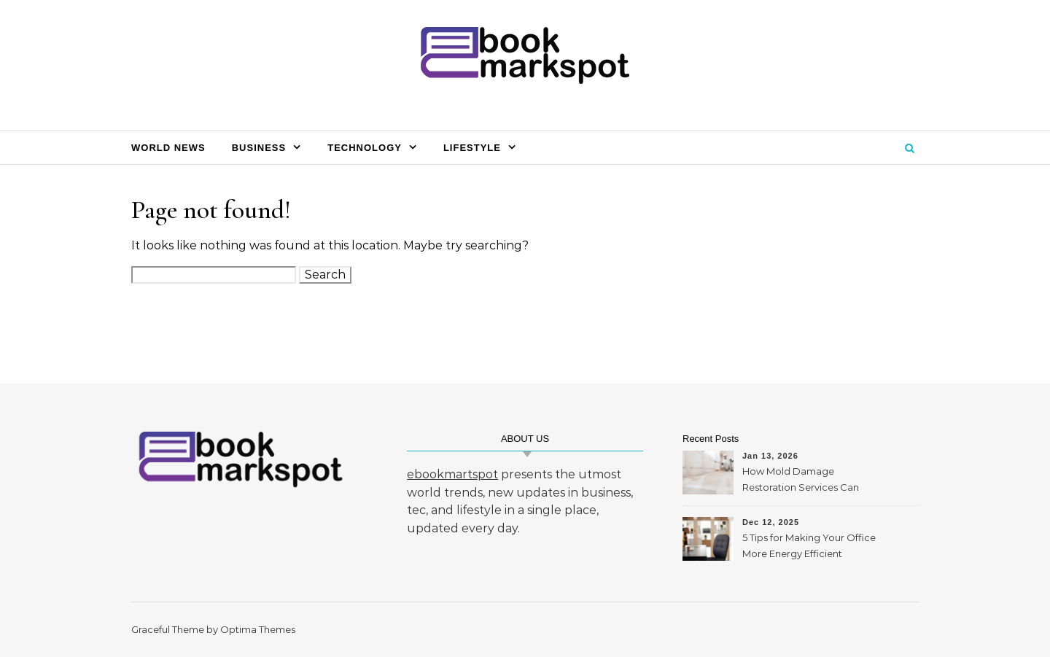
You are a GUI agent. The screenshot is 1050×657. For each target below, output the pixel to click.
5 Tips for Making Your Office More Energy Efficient (809, 545)
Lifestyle (472, 147)
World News (168, 147)
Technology (364, 147)
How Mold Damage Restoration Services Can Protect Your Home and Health (800, 481)
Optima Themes (257, 629)
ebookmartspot (452, 474)
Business (259, 147)
